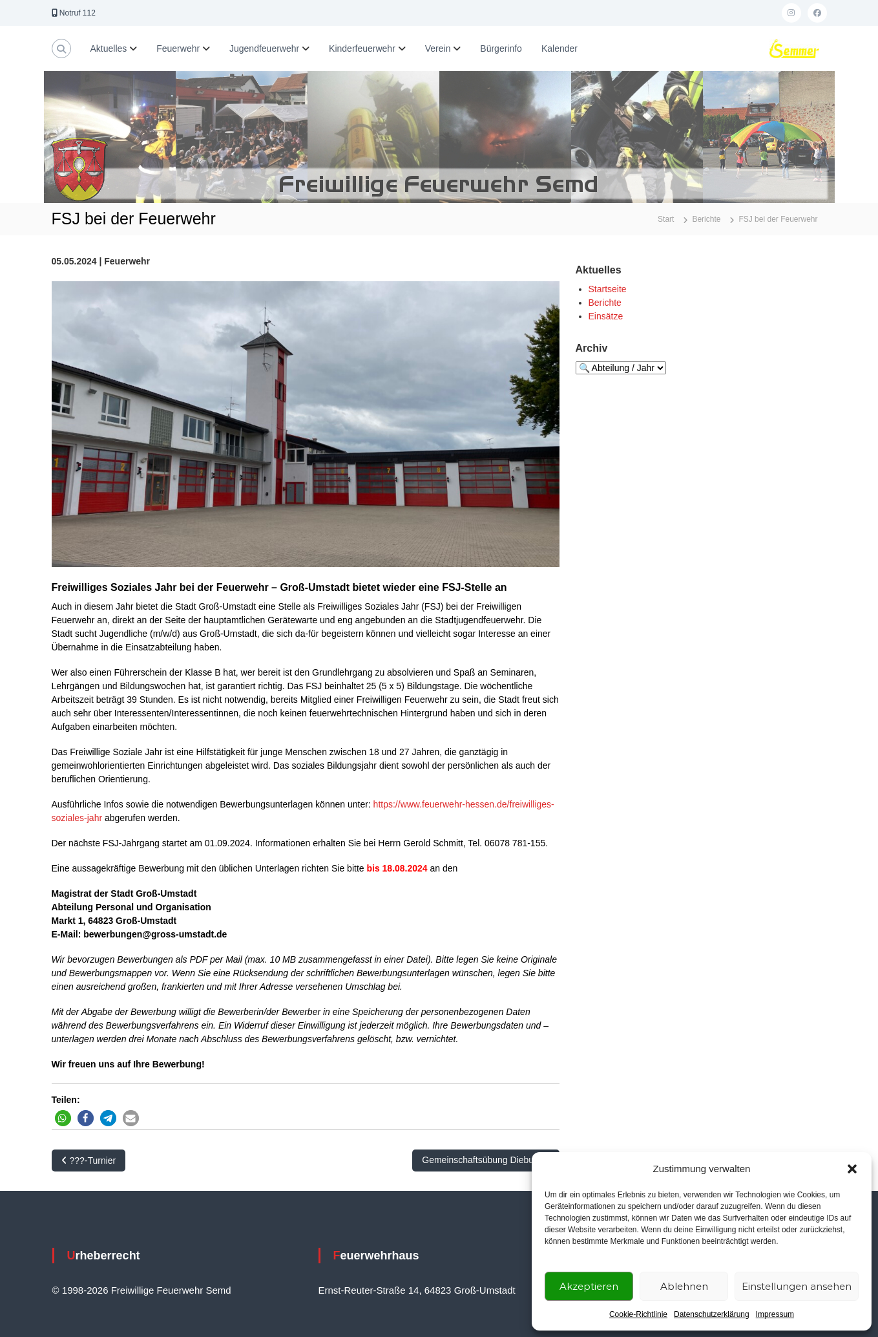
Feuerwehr (178, 48)
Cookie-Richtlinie (638, 1314)
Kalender (559, 48)
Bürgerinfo (501, 48)
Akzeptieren (588, 1286)
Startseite (608, 289)
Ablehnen (684, 1286)
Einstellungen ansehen (797, 1286)
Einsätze (606, 316)
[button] (852, 1168)
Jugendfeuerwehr (264, 48)
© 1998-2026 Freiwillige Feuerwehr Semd (141, 1290)
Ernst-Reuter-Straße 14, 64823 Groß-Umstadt (417, 1290)
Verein (438, 48)
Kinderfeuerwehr (362, 48)
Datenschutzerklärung (711, 1314)
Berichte (605, 302)
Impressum (775, 1314)
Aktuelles (108, 48)
